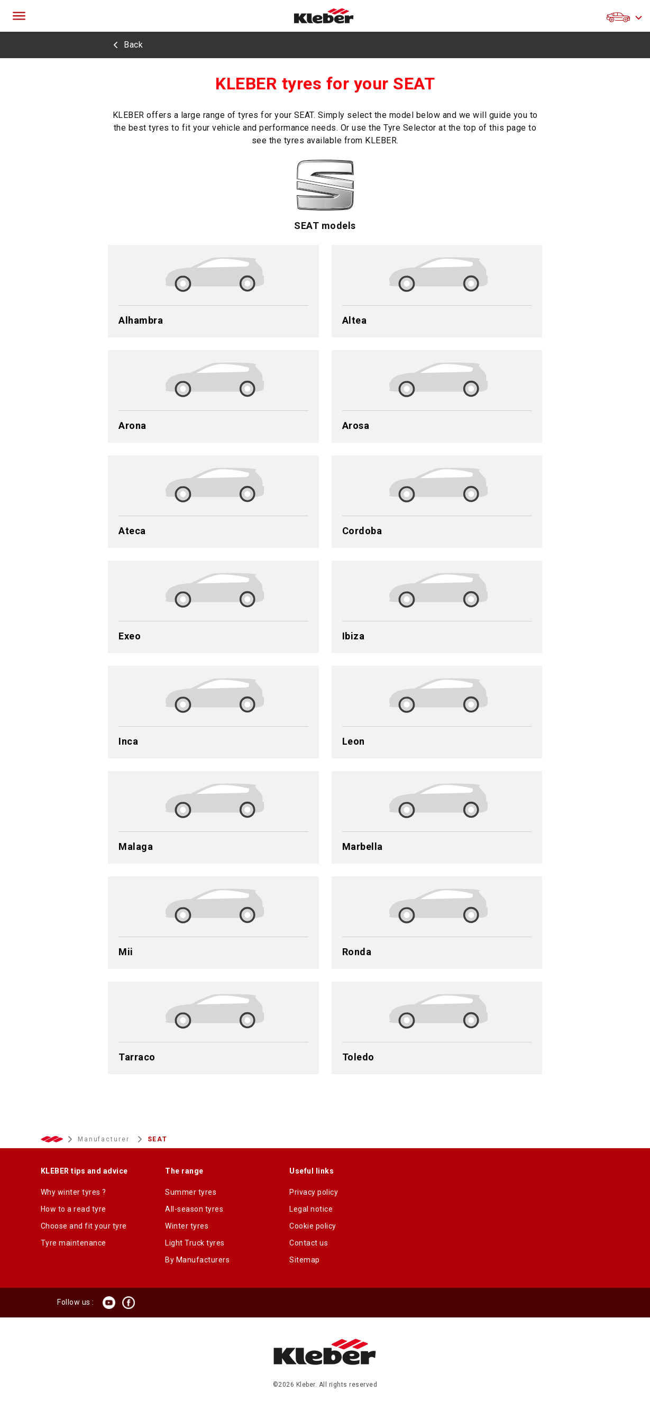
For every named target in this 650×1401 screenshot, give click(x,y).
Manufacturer (105, 1139)
